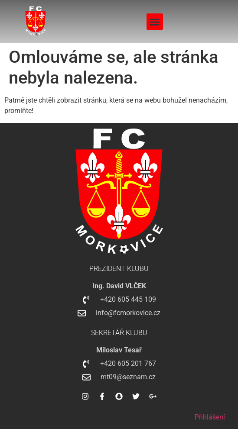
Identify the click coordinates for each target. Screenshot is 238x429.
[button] (155, 21)
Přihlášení (210, 417)
